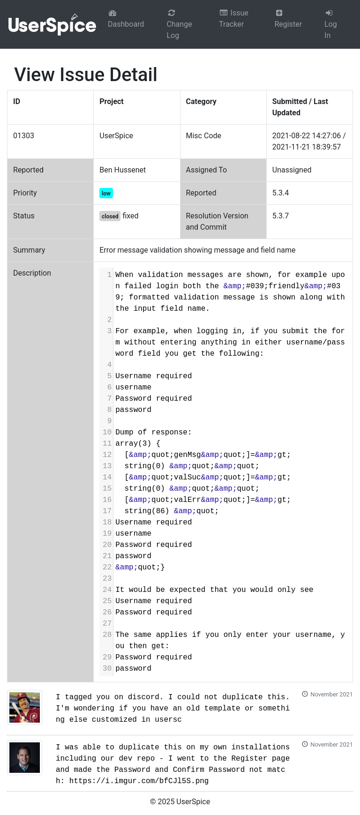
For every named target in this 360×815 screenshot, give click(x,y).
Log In (330, 24)
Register (288, 19)
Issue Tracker (233, 18)
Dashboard (126, 19)
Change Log (179, 24)
